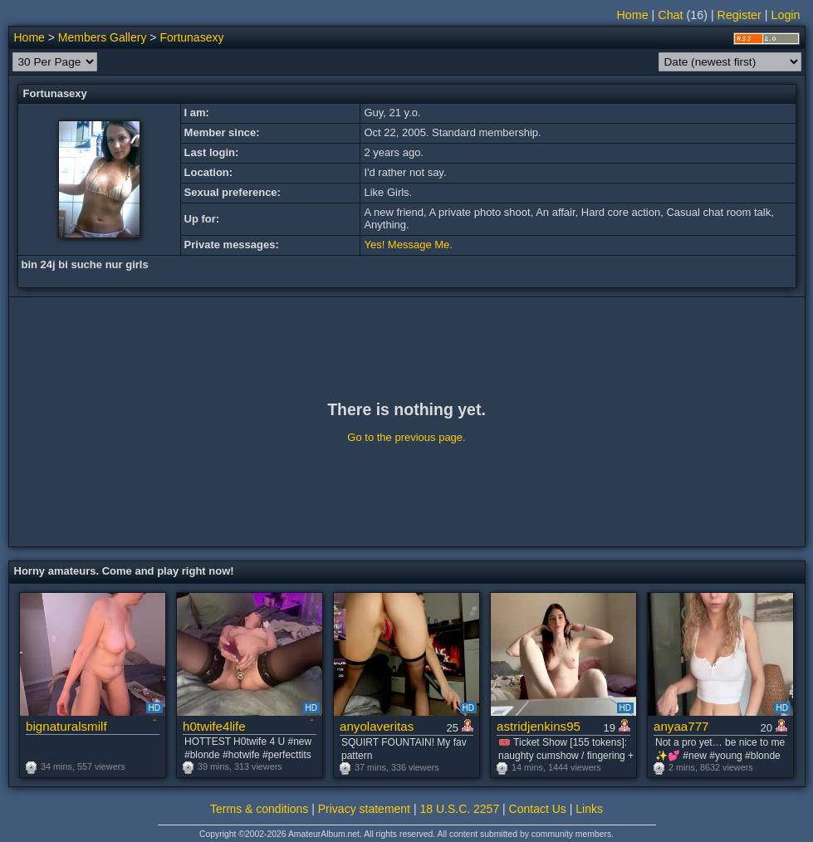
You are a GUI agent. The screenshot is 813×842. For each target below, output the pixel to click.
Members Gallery (102, 37)
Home (633, 15)
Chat (670, 15)
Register (739, 15)
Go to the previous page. (406, 437)
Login (786, 15)
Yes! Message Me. (408, 244)
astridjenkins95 (538, 726)
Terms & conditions (259, 808)
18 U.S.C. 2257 (459, 808)
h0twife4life (214, 726)
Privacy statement (364, 808)
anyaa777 (681, 726)
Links (589, 808)
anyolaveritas (377, 726)
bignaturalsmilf (66, 726)
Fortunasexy (191, 37)
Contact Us (537, 808)
